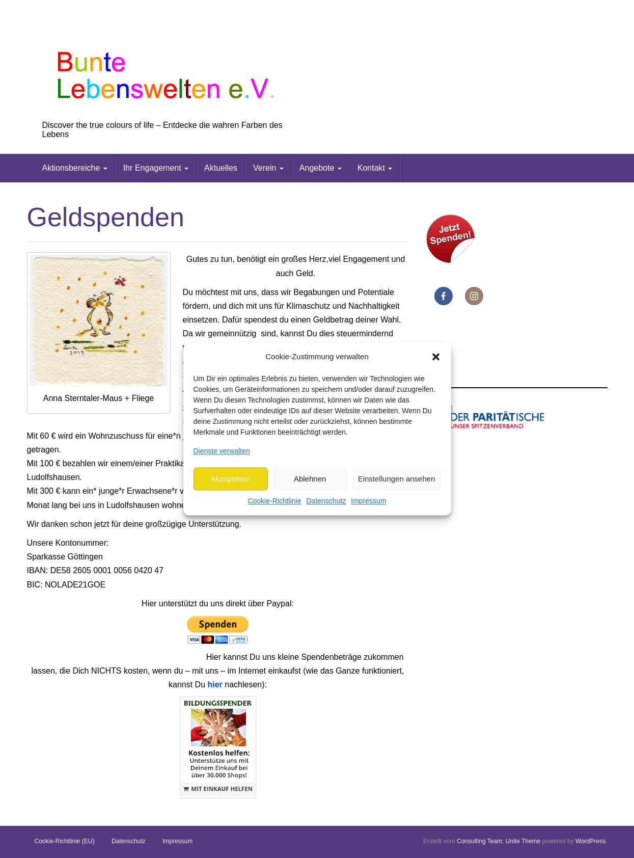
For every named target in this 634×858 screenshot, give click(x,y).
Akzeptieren (230, 478)
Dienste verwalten (222, 451)
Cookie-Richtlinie (274, 501)
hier (214, 684)
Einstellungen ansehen (396, 478)
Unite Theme (523, 841)
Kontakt (375, 168)
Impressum (368, 501)
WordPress (590, 841)
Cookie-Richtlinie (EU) (65, 841)
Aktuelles (220, 168)
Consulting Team (479, 841)
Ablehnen (310, 478)
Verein (268, 168)
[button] (436, 357)
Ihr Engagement (155, 168)
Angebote (320, 168)
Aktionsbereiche (74, 168)
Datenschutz (326, 501)
